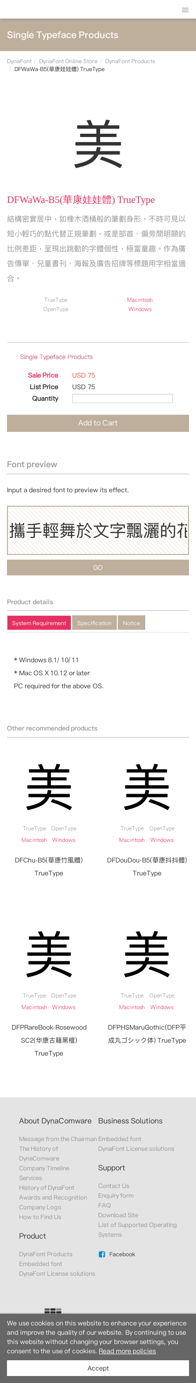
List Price (44, 387)
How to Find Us (40, 1216)
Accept (98, 1368)
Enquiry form (116, 1195)
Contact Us (113, 1185)
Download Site (118, 1215)
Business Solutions (130, 1120)
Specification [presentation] (94, 623)
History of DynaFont (47, 1187)
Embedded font (40, 1263)
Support (111, 1167)
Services (30, 1177)
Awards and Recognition (53, 1197)
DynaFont (19, 61)
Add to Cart (98, 422)
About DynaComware (55, 1120)
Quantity (45, 398)
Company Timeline (44, 1168)
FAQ (104, 1205)
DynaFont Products (130, 61)
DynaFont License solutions (57, 1273)
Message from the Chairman (58, 1138)
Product (32, 1236)
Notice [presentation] (131, 623)
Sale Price (43, 375)
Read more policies (127, 1351)
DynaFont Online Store (68, 61)
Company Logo (40, 1207)
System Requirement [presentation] (39, 623)
